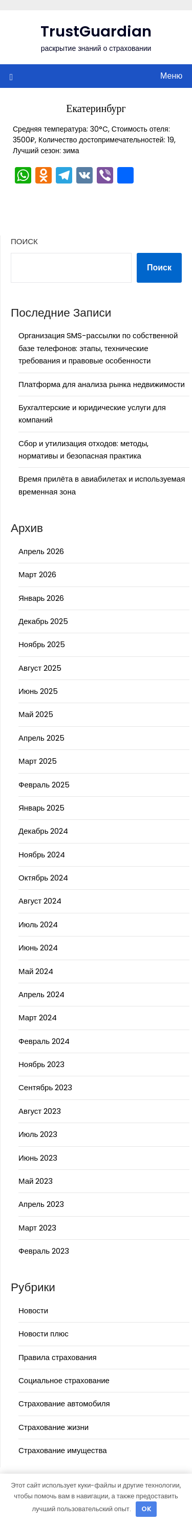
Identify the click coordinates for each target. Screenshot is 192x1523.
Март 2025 (37, 761)
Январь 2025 (41, 807)
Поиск (24, 241)
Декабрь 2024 (43, 830)
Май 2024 (35, 971)
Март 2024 (37, 1017)
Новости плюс (43, 1333)
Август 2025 (39, 668)
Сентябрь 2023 (45, 1087)
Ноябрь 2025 (41, 644)
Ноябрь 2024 (41, 854)
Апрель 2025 (41, 737)
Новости (33, 1310)
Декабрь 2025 (43, 621)
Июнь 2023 (37, 1157)
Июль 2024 (38, 924)
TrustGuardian (96, 31)
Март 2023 (37, 1227)
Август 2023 (39, 1111)
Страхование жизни (53, 1427)
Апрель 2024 (41, 994)
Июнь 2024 (38, 947)
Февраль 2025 (44, 784)
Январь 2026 (41, 598)
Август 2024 (39, 900)
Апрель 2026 (41, 551)
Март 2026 (37, 574)
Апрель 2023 (41, 1204)
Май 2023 (35, 1181)
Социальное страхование (64, 1380)
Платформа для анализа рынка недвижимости (101, 384)
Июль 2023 (37, 1134)
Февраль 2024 (44, 1041)
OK (146, 1509)
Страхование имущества (62, 1450)
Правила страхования (57, 1357)
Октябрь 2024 (43, 877)
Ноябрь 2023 (41, 1064)
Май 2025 (35, 714)
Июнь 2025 (38, 691)
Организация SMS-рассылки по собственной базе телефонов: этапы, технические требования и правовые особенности (98, 348)
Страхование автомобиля (64, 1403)
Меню (171, 76)
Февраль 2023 (43, 1250)
